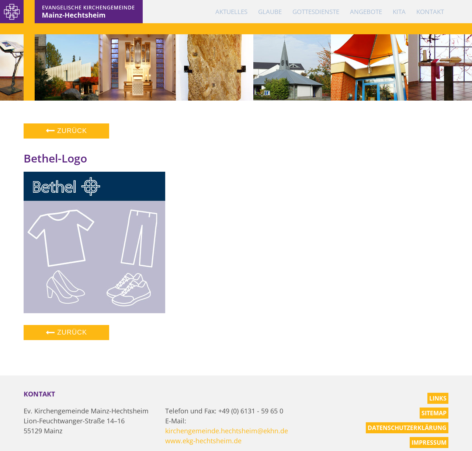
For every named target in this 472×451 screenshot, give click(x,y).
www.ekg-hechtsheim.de (203, 440)
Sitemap (434, 413)
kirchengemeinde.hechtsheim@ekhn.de (226, 430)
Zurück (66, 130)
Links (438, 398)
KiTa (399, 11)
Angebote (366, 11)
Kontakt (430, 11)
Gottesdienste (315, 11)
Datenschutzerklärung (407, 428)
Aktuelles (231, 11)
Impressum (429, 442)
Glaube (270, 11)
